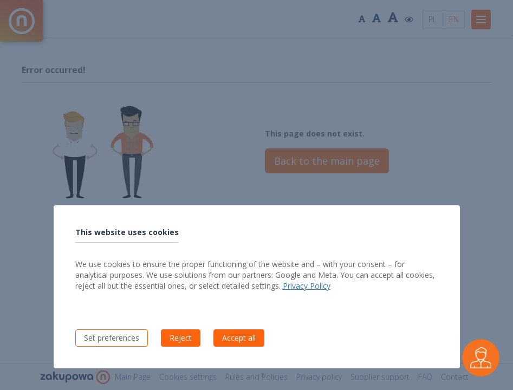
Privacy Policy (306, 286)
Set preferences (111, 338)
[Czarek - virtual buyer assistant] (480, 357)
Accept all (239, 338)
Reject (181, 338)
